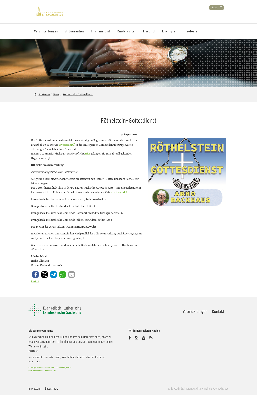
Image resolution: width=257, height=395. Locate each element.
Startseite (44, 94)
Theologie (190, 31)
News (56, 94)
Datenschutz (51, 388)
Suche (214, 7)
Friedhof (149, 31)
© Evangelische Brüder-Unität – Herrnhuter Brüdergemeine (50, 367)
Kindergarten (127, 31)
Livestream (65, 144)
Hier (87, 153)
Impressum (34, 388)
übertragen (117, 192)
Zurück (35, 281)
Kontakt (218, 311)
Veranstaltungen (195, 311)
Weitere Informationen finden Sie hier (42, 370)
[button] (35, 274)
